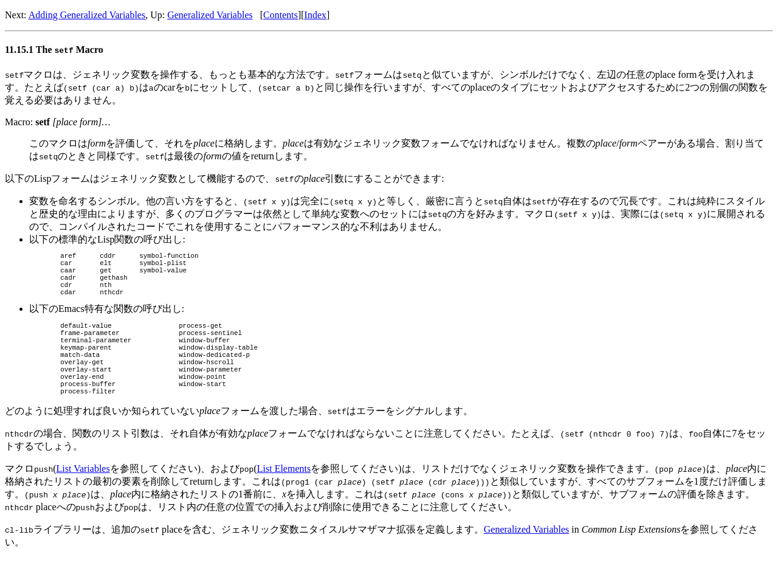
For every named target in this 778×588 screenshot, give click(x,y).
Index (315, 15)
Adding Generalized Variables (87, 15)
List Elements (284, 498)
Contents (280, 15)
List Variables (83, 498)
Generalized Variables (210, 15)
